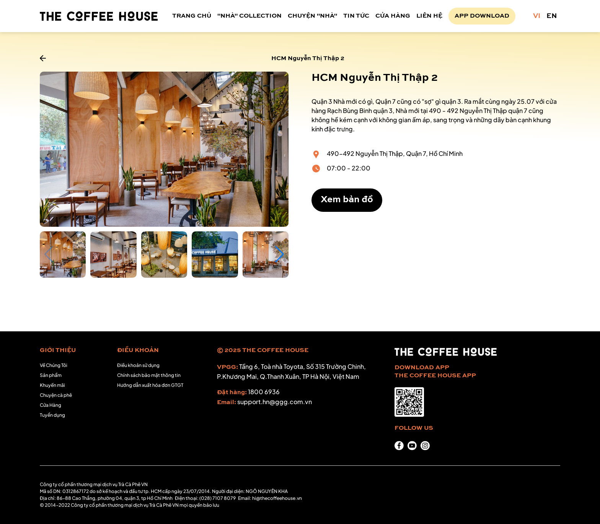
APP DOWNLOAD (482, 16)
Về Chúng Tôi (53, 365)
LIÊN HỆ (429, 16)
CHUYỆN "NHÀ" (312, 16)
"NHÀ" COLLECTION (249, 16)
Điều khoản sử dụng (138, 365)
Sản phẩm (51, 375)
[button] (279, 254)
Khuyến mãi (52, 385)
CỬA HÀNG (392, 16)
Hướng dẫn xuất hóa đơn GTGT (150, 385)
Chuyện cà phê (56, 395)
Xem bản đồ (347, 200)
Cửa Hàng (50, 405)
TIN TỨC (356, 16)
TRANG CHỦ (191, 16)
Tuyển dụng (52, 415)
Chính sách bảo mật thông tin (149, 375)
